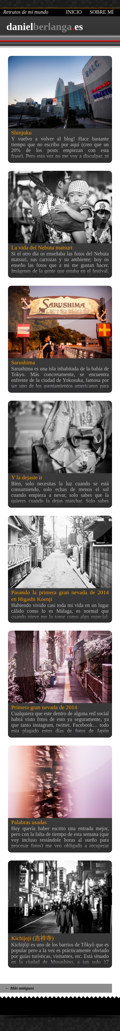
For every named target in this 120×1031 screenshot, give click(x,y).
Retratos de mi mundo (25, 12)
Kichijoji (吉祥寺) (32, 938)
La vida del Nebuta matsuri (42, 247)
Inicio (74, 12)
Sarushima (23, 362)
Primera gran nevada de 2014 (44, 707)
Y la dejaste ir (27, 477)
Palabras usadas (29, 822)
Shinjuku (21, 132)
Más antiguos (19, 988)
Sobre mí (102, 12)
